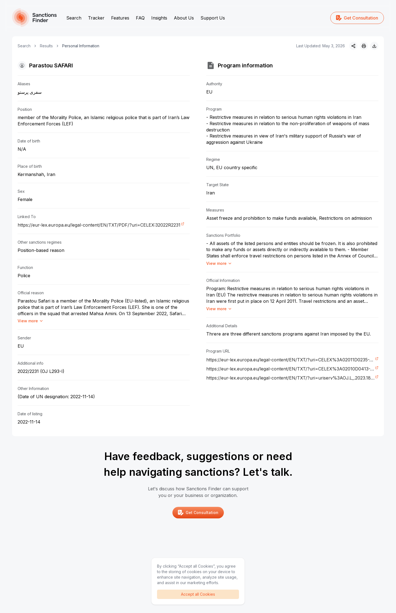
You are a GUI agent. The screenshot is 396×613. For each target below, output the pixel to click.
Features (120, 18)
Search (73, 18)
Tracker (96, 18)
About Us (184, 18)
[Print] (364, 46)
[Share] (353, 46)
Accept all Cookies (198, 594)
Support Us (212, 18)
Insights (159, 18)
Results (46, 45)
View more (30, 320)
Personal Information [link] (80, 45)
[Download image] (374, 46)
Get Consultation (357, 18)
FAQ (140, 18)
